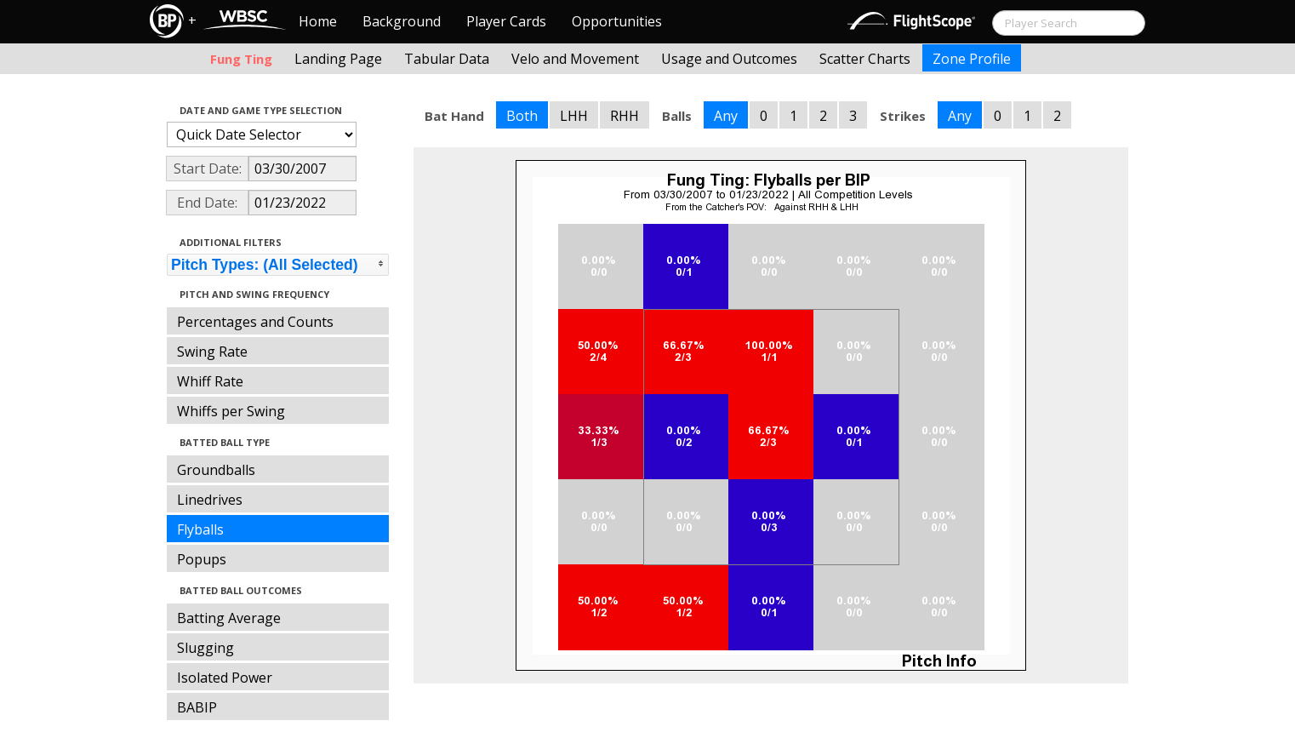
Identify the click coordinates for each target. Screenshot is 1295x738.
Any (726, 115)
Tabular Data (446, 58)
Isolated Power (224, 677)
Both (522, 115)
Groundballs (216, 470)
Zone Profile (972, 58)
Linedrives (209, 499)
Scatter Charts (864, 58)
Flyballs (200, 529)
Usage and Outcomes (729, 58)
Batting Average (229, 618)
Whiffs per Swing (231, 411)
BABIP (197, 707)
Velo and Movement (575, 58)
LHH (574, 115)
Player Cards (506, 21)
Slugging (205, 647)
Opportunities (617, 21)
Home (318, 21)
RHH (624, 115)
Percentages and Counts (255, 321)
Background (401, 21)
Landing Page (338, 58)
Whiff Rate (210, 381)
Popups (201, 559)
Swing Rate (212, 351)
